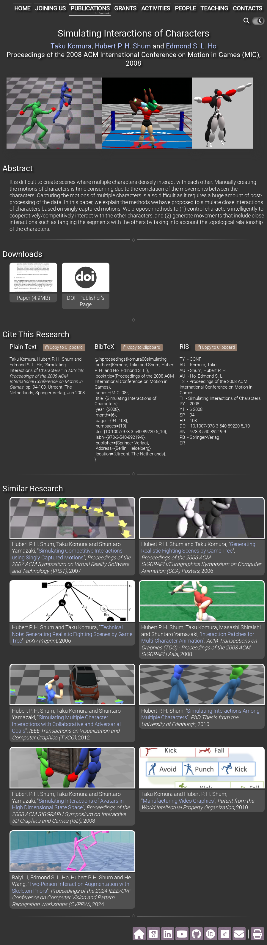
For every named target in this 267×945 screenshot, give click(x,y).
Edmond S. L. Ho (191, 46)
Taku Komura (71, 46)
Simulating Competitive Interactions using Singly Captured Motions (67, 554)
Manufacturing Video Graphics (178, 801)
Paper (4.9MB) (33, 298)
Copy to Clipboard (64, 347)
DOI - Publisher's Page (85, 301)
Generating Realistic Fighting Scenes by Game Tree (198, 547)
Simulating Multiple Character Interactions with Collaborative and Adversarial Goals (66, 724)
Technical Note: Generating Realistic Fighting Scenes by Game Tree (72, 634)
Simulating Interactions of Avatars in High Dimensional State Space (68, 804)
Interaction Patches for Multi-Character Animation (197, 637)
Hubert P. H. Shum (123, 46)
